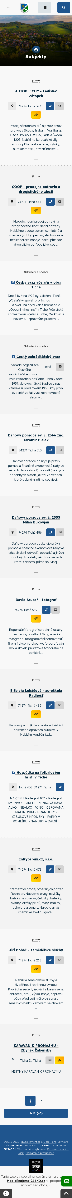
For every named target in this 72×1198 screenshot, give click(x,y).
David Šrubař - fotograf (36, 600)
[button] (8, 7)
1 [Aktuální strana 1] (30, 1100)
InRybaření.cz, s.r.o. (36, 859)
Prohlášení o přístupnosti (40, 1152)
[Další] (41, 1101)
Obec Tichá (49, 1141)
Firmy (36, 81)
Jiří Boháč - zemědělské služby (36, 950)
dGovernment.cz (30, 1141)
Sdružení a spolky (36, 272)
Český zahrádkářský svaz (36, 356)
